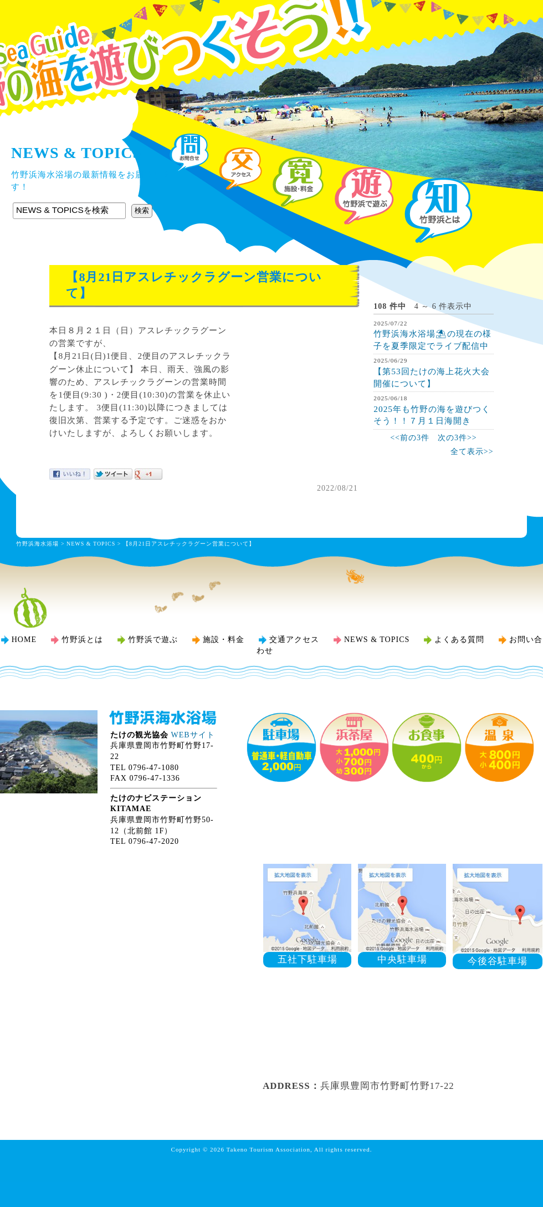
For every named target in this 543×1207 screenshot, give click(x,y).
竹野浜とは (82, 639)
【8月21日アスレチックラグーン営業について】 (189, 544)
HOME (24, 639)
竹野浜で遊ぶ (153, 639)
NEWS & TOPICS (90, 544)
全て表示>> (472, 451)
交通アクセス (294, 639)
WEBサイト (193, 735)
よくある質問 (459, 639)
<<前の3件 (409, 438)
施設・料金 (223, 639)
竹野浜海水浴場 (271, 30)
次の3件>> (457, 438)
